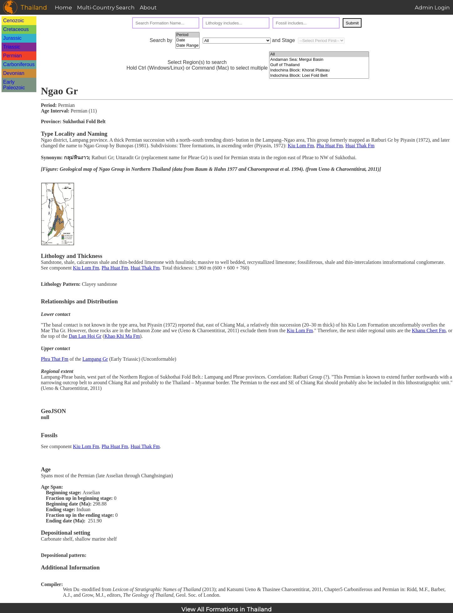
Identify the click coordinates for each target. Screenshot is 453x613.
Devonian (13, 73)
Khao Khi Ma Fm (122, 336)
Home (63, 7)
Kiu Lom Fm (301, 145)
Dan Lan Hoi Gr (85, 336)
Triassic (11, 47)
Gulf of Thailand (318, 65)
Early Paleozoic (14, 84)
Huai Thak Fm (360, 145)
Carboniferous (19, 64)
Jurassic (12, 38)
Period (187, 35)
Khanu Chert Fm (429, 330)
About (148, 7)
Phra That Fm (55, 359)
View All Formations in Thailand (226, 609)
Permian (12, 55)
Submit (352, 23)
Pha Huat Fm (329, 145)
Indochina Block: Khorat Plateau (318, 70)
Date (187, 40)
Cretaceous (16, 29)
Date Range (187, 45)
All (318, 54)
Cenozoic (13, 20)
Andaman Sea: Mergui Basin (318, 59)
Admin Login (432, 7)
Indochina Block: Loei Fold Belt (318, 75)
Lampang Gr (95, 359)
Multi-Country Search (106, 7)
